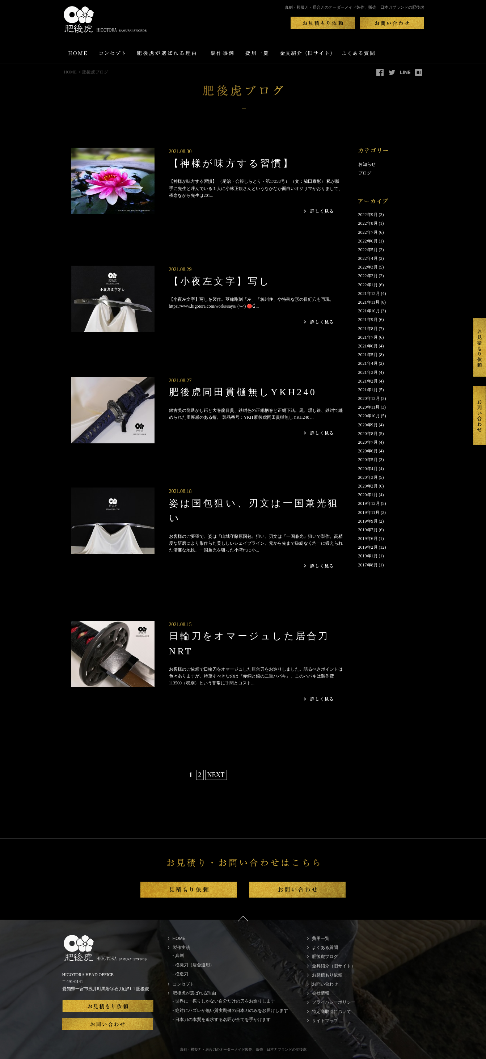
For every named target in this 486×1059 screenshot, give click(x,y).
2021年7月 (368, 337)
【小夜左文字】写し (220, 281)
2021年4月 (368, 363)
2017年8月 (368, 565)
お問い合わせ (325, 984)
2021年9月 (368, 319)
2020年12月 (369, 398)
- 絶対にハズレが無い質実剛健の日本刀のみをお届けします (230, 1010)
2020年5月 (368, 459)
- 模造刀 (180, 973)
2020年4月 (368, 468)
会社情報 (320, 993)
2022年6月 (368, 241)
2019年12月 (369, 503)
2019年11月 (369, 512)
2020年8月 (368, 433)
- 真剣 (178, 955)
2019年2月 (368, 547)
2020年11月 (369, 407)
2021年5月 (368, 354)
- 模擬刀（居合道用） (193, 964)
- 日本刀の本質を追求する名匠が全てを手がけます (222, 1019)
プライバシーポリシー (333, 1002)
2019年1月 (368, 555)
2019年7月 (368, 529)
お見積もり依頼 (327, 975)
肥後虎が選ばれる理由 (194, 993)
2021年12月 (369, 293)
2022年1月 (368, 284)
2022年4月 (368, 258)
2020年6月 (368, 450)
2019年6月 (368, 538)
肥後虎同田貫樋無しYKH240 (243, 392)
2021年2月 (368, 381)
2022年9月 (368, 214)
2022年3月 (368, 267)
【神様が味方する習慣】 (231, 163)
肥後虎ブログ (325, 956)
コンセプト (183, 984)
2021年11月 (369, 302)
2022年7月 (368, 232)
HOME (70, 72)
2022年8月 (368, 223)
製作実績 (181, 947)
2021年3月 (368, 372)
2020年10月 (369, 415)
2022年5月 (368, 249)
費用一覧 (320, 938)
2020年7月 (368, 442)
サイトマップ (325, 1020)
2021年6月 (368, 346)
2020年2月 (368, 486)
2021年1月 (368, 389)
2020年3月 (368, 477)
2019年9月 (368, 521)
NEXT (216, 775)
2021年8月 (368, 328)
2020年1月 (368, 494)
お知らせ (367, 164)
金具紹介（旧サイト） (333, 966)
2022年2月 (368, 275)
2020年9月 (368, 424)
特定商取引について (331, 1011)
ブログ (364, 173)
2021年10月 (369, 310)
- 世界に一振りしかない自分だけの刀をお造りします (224, 1001)
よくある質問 (325, 947)
